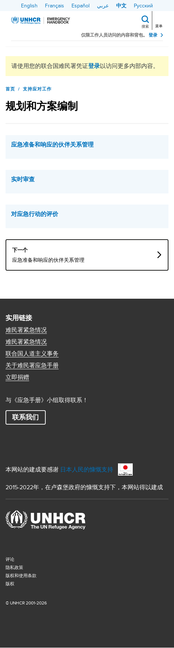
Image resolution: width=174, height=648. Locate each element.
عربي (103, 5)
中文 (121, 5)
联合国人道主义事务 (32, 354)
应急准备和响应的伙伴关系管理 (52, 145)
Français (54, 5)
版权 (10, 583)
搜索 (145, 26)
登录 (153, 35)
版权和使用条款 (21, 575)
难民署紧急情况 (26, 330)
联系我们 (25, 417)
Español (81, 5)
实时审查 (23, 179)
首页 (10, 89)
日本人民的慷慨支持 (86, 469)
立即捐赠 (17, 377)
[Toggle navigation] (159, 19)
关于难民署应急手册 (32, 365)
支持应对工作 (37, 89)
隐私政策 (14, 567)
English (29, 5)
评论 (10, 559)
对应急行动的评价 (34, 214)
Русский (143, 5)
